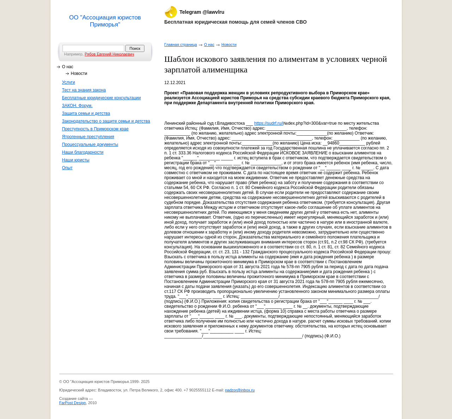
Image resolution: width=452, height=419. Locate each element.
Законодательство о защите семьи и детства (106, 121)
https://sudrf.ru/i (269, 123)
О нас (67, 66)
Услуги (68, 82)
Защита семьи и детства (86, 113)
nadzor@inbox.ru (240, 390)
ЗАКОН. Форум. (77, 105)
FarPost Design (72, 403)
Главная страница (180, 44)
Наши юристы (76, 160)
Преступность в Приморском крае (95, 128)
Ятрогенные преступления (88, 136)
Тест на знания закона (84, 90)
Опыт (67, 167)
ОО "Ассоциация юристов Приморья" (105, 21)
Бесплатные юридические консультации (101, 97)
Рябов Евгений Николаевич (109, 54)
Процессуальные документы (90, 144)
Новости (79, 73)
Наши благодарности (82, 152)
